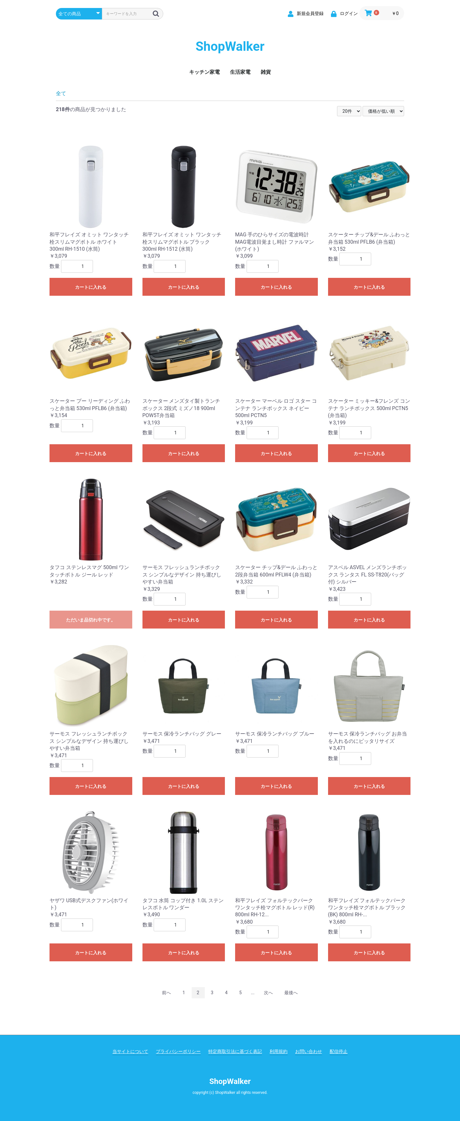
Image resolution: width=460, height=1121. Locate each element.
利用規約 (279, 1051)
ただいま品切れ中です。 (90, 619)
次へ (268, 992)
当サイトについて (130, 1051)
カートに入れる (90, 287)
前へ (166, 992)
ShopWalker (229, 46)
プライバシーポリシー (178, 1051)
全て (61, 93)
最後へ (291, 992)
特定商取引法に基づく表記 (235, 1051)
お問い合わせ (308, 1051)
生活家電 (240, 72)
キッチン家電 (204, 72)
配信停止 (339, 1051)
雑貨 (266, 72)
